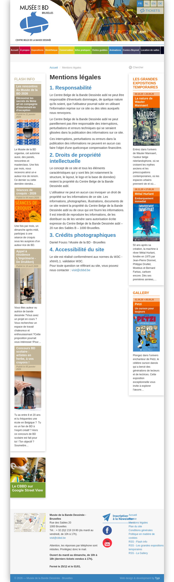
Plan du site (135, 526)
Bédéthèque (51, 50)
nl (147, 3)
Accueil (14, 50)
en (153, 3)
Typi (157, 578)
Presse (133, 518)
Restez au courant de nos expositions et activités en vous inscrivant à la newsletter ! (118, 518)
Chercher (138, 67)
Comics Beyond (131, 50)
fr (140, 3)
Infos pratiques (82, 50)
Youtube (107, 543)
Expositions (37, 50)
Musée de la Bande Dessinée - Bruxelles (44, 22)
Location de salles (150, 50)
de (160, 3)
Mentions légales (138, 522)
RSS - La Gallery (138, 553)
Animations (115, 50)
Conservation (66, 50)
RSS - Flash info (138, 541)
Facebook (107, 530)
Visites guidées (100, 50)
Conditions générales (141, 530)
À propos (25, 50)
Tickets (150, 11)
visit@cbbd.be (81, 270)
